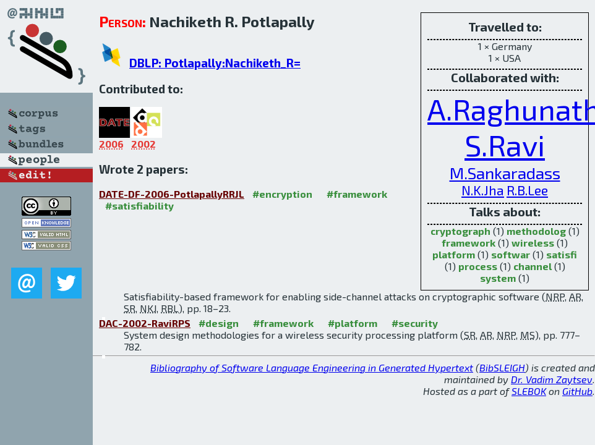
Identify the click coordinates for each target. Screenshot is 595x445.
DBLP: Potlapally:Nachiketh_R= (215, 63)
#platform (352, 323)
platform (453, 254)
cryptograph (460, 231)
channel (532, 266)
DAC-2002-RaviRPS (144, 323)
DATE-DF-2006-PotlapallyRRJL (171, 194)
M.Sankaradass (505, 172)
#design (219, 323)
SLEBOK (529, 391)
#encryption (282, 194)
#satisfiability (139, 205)
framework (468, 242)
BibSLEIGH (502, 367)
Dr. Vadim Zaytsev (552, 379)
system (498, 278)
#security (415, 323)
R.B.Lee (527, 190)
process (477, 266)
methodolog (536, 231)
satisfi (561, 254)
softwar (510, 254)
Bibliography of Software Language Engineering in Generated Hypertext (311, 367)
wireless (533, 242)
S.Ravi (504, 145)
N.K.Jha (482, 190)
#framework (357, 194)
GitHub (577, 391)
